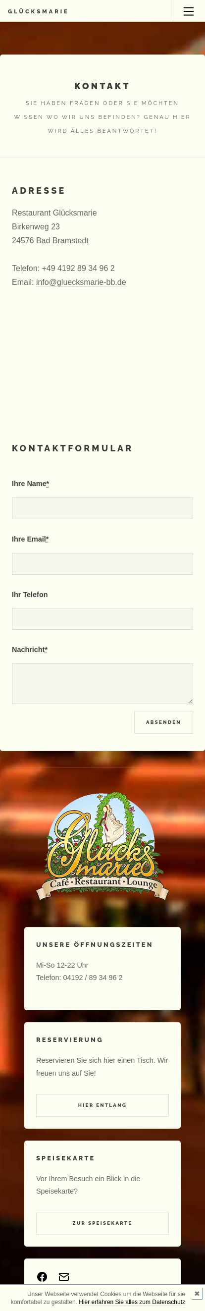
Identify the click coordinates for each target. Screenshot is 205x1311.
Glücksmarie (38, 11)
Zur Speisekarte (103, 1223)
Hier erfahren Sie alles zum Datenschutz (132, 1302)
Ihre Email (30, 539)
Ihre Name (30, 484)
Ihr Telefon (30, 595)
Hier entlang (102, 1105)
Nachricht (30, 650)
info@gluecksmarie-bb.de (81, 282)
